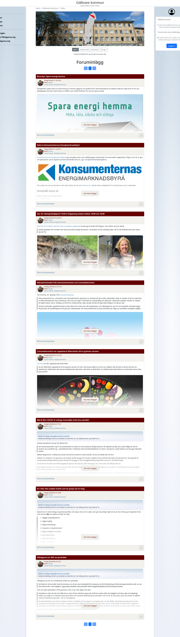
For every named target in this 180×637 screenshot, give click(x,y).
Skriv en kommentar (46, 135)
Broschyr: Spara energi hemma (51, 76)
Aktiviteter (95, 49)
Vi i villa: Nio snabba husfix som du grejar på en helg (61, 488)
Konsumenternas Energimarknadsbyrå (51, 157)
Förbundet (6, 17)
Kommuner (6, 25)
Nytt (74, 49)
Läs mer (40, 363)
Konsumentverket (66, 295)
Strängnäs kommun (60, 85)
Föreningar (6, 21)
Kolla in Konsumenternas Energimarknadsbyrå (58, 145)
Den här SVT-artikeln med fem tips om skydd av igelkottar (58, 226)
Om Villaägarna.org (10, 41)
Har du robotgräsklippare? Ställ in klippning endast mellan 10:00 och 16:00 (70, 214)
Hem (3, 10)
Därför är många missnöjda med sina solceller (54, 436)
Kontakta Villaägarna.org (12, 37)
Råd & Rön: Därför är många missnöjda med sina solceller (63, 420)
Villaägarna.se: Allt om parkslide (51, 557)
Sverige (50, 83)
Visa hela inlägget (90, 125)
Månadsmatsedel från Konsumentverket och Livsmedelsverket (65, 282)
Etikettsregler (7, 33)
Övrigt (103, 49)
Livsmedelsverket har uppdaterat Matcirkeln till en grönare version (68, 351)
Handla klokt (84, 49)
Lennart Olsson (48, 85)
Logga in (163, 46)
